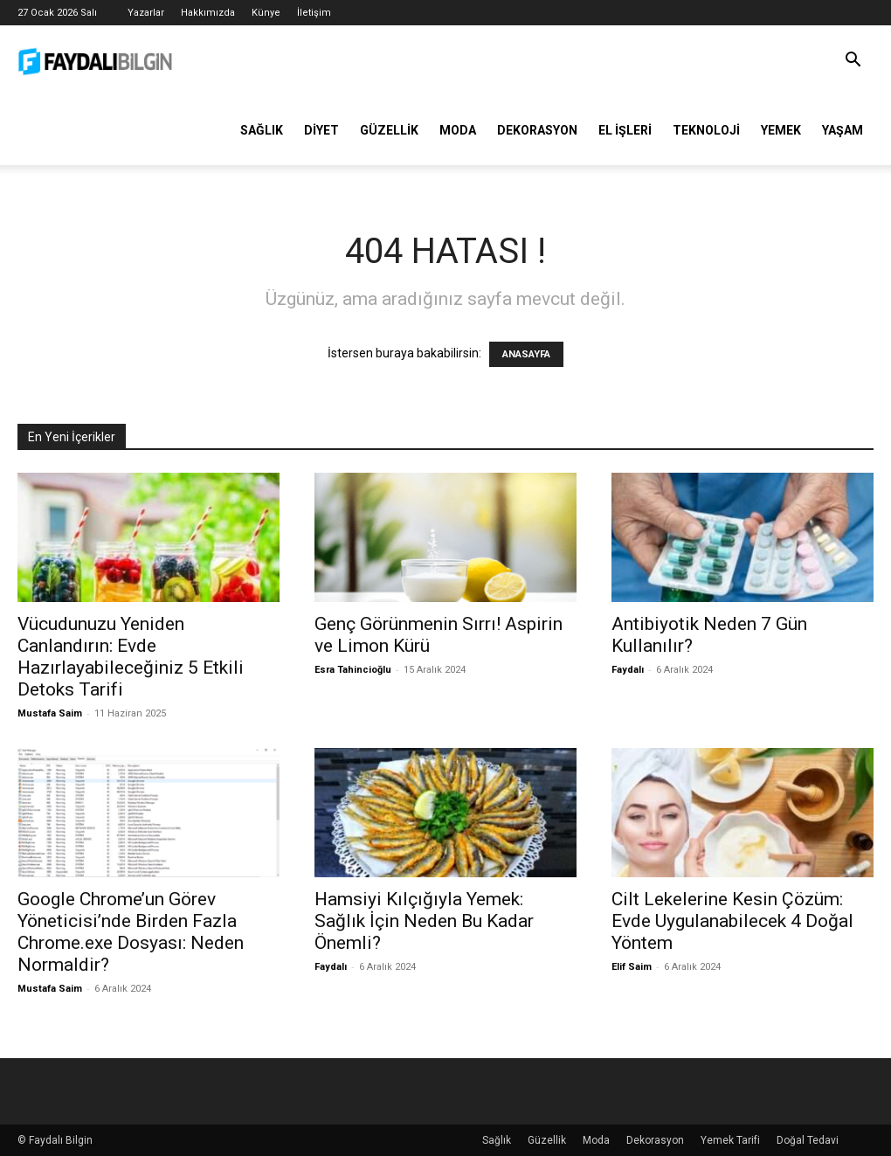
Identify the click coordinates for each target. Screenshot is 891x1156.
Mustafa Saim (49, 713)
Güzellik (389, 130)
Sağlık (261, 130)
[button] (853, 61)
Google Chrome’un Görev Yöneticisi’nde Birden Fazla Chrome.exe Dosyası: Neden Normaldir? (130, 932)
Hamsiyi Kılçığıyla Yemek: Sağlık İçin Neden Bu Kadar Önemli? (424, 921)
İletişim (314, 12)
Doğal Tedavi (808, 1140)
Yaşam (842, 130)
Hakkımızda (208, 12)
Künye (266, 12)
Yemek (781, 130)
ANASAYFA (526, 354)
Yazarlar (146, 12)
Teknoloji (706, 130)
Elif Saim (631, 967)
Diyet (321, 130)
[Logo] (96, 60)
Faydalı (627, 669)
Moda (457, 130)
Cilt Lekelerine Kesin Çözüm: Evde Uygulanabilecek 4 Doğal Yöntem (732, 921)
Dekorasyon (537, 130)
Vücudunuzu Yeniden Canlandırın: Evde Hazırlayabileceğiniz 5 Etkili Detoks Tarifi (130, 656)
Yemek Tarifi (730, 1140)
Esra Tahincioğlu (352, 669)
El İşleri (625, 130)
